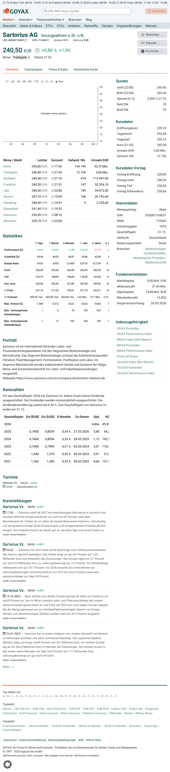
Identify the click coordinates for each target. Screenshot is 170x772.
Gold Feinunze (28, 713)
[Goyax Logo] (16, 11)
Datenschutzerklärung (32, 740)
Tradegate (10, 172)
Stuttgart (9, 178)
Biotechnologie (155, 249)
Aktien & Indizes (31, 26)
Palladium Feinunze (94, 713)
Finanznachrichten (49, 19)
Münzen (151, 26)
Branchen (75, 19)
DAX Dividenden (38, 726)
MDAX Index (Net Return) (134, 339)
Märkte (8, 19)
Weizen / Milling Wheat (138, 713)
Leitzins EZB (118, 708)
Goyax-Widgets (12, 730)
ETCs (60, 26)
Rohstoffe (91, 26)
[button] (7, 764)
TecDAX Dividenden (64, 726)
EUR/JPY (88, 708)
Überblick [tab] (12, 69)
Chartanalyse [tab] (33, 69)
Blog (89, 19)
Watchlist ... (154, 34)
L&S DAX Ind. (22, 708)
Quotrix (8, 196)
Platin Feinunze (70, 713)
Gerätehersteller (155, 253)
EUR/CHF (74, 708)
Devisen (107, 26)
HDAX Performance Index (134, 334)
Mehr (8, 667)
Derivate (24, 19)
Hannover (10, 215)
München (9, 221)
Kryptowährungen (129, 26)
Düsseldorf (10, 209)
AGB (80, 740)
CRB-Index (115, 713)
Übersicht (9, 26)
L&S (6, 190)
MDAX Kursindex (128, 345)
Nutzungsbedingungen (62, 740)
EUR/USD (38, 708)
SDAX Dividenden (115, 726)
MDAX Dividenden (90, 726)
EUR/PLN (102, 708)
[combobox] (86, 11)
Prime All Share (127, 356)
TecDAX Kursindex (129, 367)
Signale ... (152, 41)
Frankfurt (9, 184)
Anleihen (74, 26)
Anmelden (155, 11)
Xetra (7, 166)
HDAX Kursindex (128, 328)
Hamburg (9, 202)
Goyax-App (150, 726)
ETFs (49, 26)
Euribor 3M (135, 708)
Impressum (10, 740)
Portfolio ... (153, 49)
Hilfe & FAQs (93, 740)
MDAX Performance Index (134, 351)
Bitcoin (7, 708)
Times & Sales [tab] (58, 69)
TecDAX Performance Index (136, 373)
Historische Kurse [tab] (86, 69)
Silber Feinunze (49, 713)
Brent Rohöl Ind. (56, 708)
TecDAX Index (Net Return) (135, 362)
